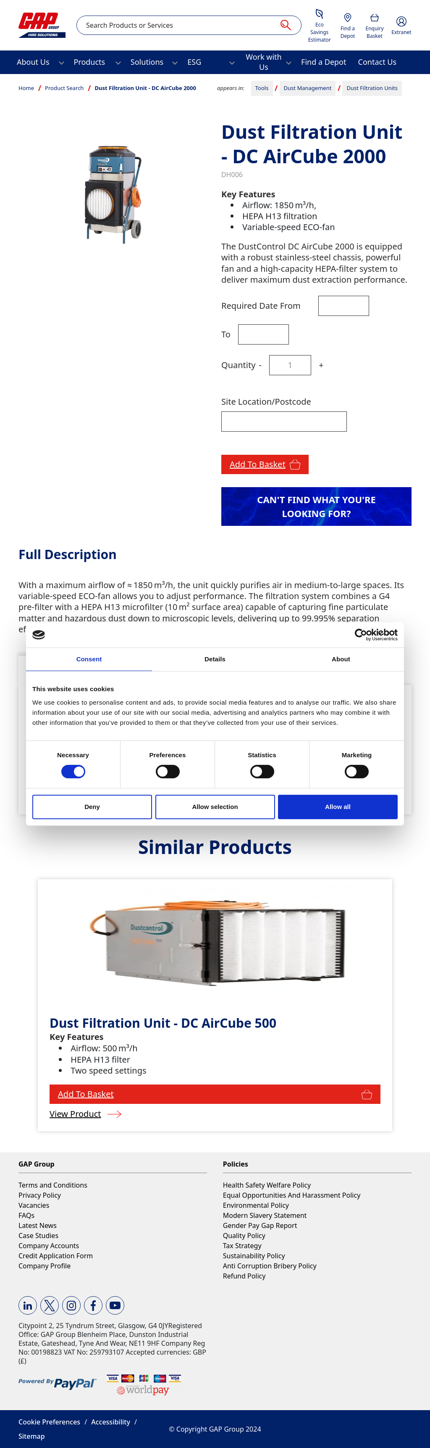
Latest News (37, 1225)
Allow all (338, 806)
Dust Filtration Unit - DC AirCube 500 (163, 1023)
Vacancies (33, 1205)
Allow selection (215, 806)
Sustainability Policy (254, 1255)
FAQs (26, 1215)
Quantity (238, 365)
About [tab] (341, 659)
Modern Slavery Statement (265, 1215)
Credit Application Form (55, 1255)
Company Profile (44, 1265)
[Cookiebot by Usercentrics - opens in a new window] (361, 635)
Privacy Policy (39, 1195)
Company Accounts (48, 1245)
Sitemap (31, 1436)
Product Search (64, 88)
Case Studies (38, 1235)
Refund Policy (244, 1276)
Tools (262, 88)
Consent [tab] (89, 659)
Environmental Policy (256, 1205)
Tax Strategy (242, 1245)
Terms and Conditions (52, 1185)
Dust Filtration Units (372, 88)
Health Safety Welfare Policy (267, 1185)
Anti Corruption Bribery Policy (270, 1265)
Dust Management (308, 88)
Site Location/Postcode (266, 401)
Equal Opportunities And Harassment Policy (292, 1195)
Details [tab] (215, 659)
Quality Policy (244, 1235)
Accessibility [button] (110, 1422)
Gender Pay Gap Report (260, 1225)
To (226, 334)
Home (26, 88)
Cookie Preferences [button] (49, 1422)
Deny (92, 806)
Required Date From (261, 305)
